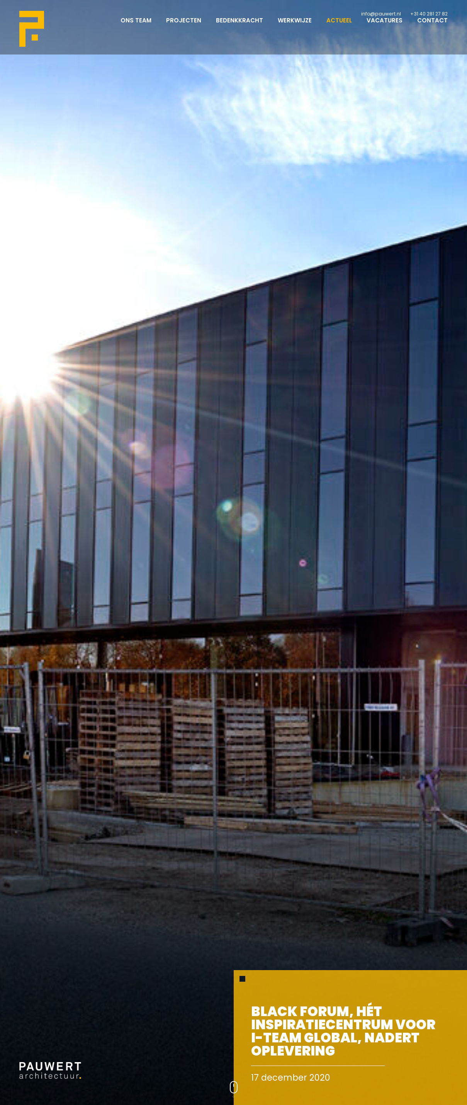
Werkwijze (295, 27)
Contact (432, 27)
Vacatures (384, 27)
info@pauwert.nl (381, 13)
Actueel (339, 27)
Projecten (183, 27)
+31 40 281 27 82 (429, 13)
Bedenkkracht (239, 27)
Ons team (136, 27)
